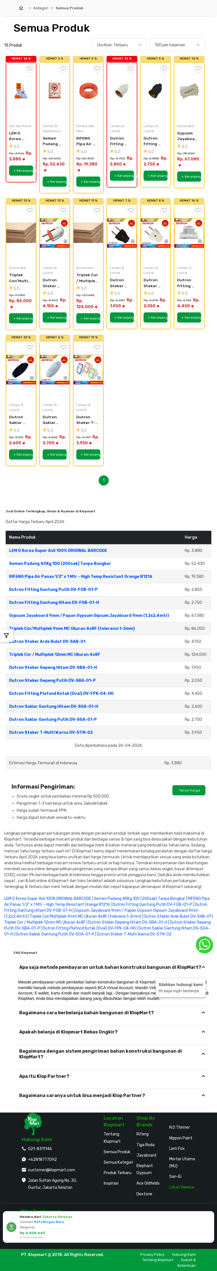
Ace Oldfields (148, 1183)
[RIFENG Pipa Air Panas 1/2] (88, 91)
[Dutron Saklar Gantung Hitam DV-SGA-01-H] (21, 369)
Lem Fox (177, 1148)
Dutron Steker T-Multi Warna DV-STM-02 (86, 420)
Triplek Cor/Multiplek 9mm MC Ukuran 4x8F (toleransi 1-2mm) (20, 278)
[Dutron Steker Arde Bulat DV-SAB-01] (55, 232)
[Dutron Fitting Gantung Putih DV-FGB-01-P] (122, 91)
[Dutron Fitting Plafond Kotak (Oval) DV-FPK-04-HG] (189, 232)
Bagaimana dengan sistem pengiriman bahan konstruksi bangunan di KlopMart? (100, 1053)
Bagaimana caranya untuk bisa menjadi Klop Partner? (82, 1095)
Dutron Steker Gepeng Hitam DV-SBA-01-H (120, 283)
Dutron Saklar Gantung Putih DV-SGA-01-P (52, 420)
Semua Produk (69, 8)
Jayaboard (146, 1155)
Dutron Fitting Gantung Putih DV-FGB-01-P (119, 141)
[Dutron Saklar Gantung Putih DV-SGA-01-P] (55, 369)
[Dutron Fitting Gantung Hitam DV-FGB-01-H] (155, 91)
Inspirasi (111, 1183)
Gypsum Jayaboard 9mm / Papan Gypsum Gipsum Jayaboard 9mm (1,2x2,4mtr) (188, 136)
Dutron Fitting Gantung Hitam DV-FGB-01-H (153, 141)
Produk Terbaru (117, 1172)
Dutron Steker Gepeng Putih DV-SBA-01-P (153, 283)
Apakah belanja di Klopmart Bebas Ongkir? (68, 1032)
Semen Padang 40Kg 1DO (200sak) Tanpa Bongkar (52, 141)
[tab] (112, 967)
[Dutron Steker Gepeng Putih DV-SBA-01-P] (155, 232)
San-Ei (175, 1176)
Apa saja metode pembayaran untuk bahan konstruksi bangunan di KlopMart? (110, 967)
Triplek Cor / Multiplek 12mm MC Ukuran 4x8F (87, 278)
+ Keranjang (23, 171)
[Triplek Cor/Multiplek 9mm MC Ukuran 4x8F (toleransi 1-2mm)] (21, 232)
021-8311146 (40, 1148)
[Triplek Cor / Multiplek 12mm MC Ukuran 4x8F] (88, 232)
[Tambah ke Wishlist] (30, 68)
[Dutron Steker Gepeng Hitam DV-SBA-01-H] (122, 232)
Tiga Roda (145, 1144)
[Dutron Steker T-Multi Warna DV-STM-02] (88, 369)
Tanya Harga (189, 790)
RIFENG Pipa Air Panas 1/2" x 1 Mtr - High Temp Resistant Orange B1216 (87, 141)
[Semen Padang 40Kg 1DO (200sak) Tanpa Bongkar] (55, 91)
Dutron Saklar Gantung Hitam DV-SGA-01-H (19, 420)
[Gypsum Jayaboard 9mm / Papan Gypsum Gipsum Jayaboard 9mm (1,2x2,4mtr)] (189, 91)
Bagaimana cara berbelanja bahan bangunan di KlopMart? (86, 1012)
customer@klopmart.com (51, 1170)
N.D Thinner (179, 1127)
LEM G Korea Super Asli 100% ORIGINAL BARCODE (19, 136)
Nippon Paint (180, 1138)
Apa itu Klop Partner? (44, 1076)
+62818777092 (42, 1159)
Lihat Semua (181, 1187)
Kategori (41, 8)
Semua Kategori (118, 1162)
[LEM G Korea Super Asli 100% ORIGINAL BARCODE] (21, 91)
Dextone (144, 1194)
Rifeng (142, 1134)
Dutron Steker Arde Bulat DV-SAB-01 (53, 283)
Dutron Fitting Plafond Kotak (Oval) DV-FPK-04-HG (187, 283)
